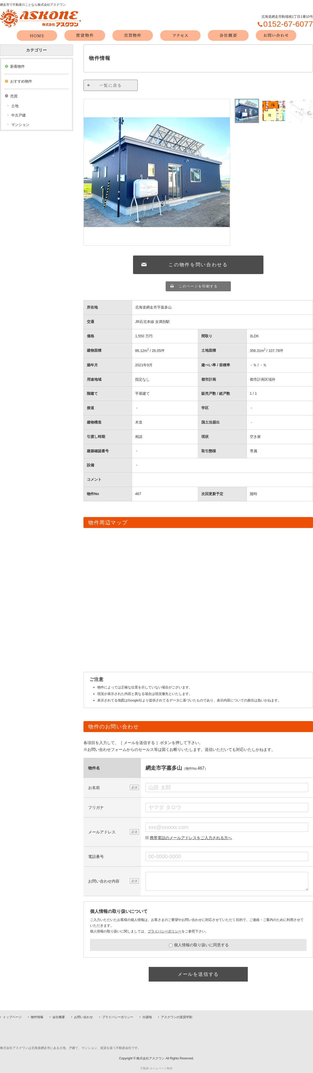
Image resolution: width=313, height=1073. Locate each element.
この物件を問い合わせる (198, 264)
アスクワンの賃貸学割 (176, 1017)
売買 (13, 96)
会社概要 (58, 1017)
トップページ (12, 1017)
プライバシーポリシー (165, 931)
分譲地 (147, 1017)
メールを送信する (198, 974)
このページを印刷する (198, 286)
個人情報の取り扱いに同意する (199, 945)
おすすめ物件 (21, 81)
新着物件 (17, 66)
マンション (20, 125)
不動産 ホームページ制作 (156, 1068)
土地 (15, 106)
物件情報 (37, 1017)
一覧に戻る (110, 85)
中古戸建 (18, 115)
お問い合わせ (83, 1017)
